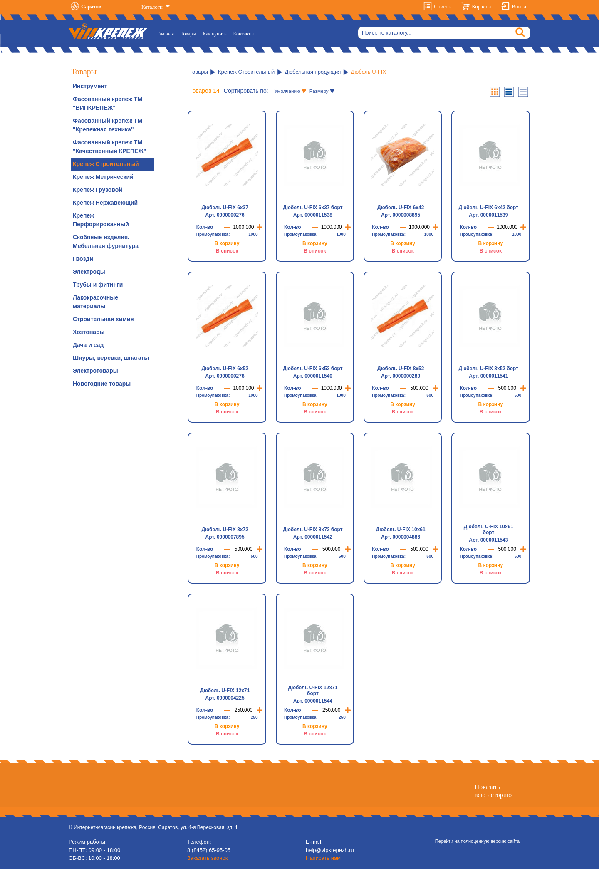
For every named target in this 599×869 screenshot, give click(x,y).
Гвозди (83, 258)
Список (442, 6)
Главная (167, 33)
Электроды (89, 271)
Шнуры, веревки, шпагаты (111, 357)
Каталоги (152, 7)
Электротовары (95, 370)
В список (227, 251)
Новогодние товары (102, 383)
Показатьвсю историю (493, 790)
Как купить (214, 34)
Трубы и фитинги (98, 284)
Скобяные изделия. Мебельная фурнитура (106, 241)
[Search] (444, 33)
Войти (519, 6)
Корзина (481, 6)
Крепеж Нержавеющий (105, 202)
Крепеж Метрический (103, 176)
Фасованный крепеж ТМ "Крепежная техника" (107, 125)
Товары (188, 34)
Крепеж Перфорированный (101, 220)
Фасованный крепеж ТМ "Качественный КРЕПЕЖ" (109, 146)
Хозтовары (88, 332)
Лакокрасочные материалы (95, 301)
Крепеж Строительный (106, 164)
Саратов (91, 6)
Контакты (243, 34)
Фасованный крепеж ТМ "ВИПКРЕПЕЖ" (107, 103)
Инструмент (90, 86)
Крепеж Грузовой (97, 189)
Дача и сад (88, 345)
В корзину (227, 243)
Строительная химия (103, 319)
